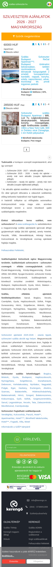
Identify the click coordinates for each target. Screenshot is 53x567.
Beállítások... (8, 556)
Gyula (15, 377)
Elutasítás (13, 561)
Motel (27, 421)
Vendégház (6, 414)
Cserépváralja (22, 406)
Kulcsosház (19, 414)
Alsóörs (47, 388)
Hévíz (21, 395)
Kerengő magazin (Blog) (11, 533)
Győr (19, 399)
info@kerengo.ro (39, 500)
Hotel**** (20, 418)
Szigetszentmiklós (42, 399)
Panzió (29, 414)
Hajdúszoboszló (43, 377)
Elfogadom (38, 561)
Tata (34, 402)
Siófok (27, 399)
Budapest (27, 377)
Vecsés (26, 402)
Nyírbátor (34, 384)
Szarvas (5, 391)
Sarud (4, 402)
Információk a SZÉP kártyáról (15, 427)
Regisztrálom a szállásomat (35, 533)
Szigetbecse (26, 381)
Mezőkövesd (7, 406)
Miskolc (5, 377)
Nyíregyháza (7, 381)
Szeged (29, 395)
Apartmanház (8, 418)
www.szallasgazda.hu (27, 224)
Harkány (23, 388)
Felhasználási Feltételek (12, 250)
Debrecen (6, 384)
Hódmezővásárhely (41, 391)
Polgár (4, 388)
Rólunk (7, 539)
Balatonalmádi (8, 395)
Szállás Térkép (10, 528)
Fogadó (14, 421)
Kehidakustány (20, 384)
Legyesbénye (15, 402)
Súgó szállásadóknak (38, 539)
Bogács (47, 373)
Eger (13, 388)
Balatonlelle (21, 391)
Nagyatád (46, 384)
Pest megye (36, 141)
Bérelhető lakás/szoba (36, 418)
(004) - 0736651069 (39, 507)
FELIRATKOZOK (27, 455)
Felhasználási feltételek (39, 543)
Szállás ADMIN (35, 528)
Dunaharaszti (44, 381)
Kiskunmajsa (7, 399)
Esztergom (35, 388)
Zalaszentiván (44, 402)
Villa (21, 421)
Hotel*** (5, 421)
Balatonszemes (43, 395)
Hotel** (37, 414)
